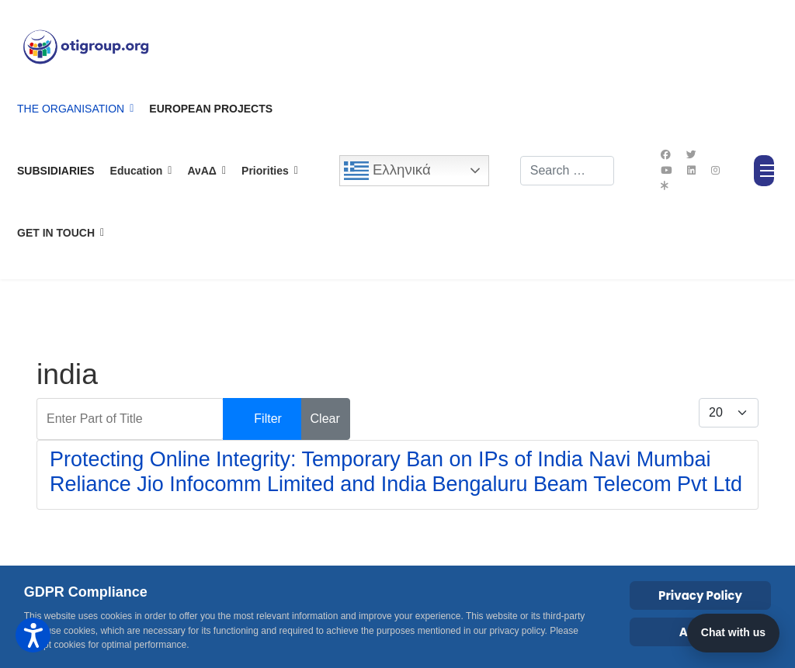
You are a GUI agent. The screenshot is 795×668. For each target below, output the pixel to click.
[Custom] (664, 186)
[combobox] (567, 170)
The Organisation (70, 108)
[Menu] (764, 170)
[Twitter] (691, 155)
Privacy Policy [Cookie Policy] (700, 595)
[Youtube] (666, 170)
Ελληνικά (387, 170)
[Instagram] (715, 170)
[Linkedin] (691, 170)
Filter (268, 418)
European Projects (211, 108)
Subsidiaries (56, 170)
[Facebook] (666, 155)
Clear (325, 418)
